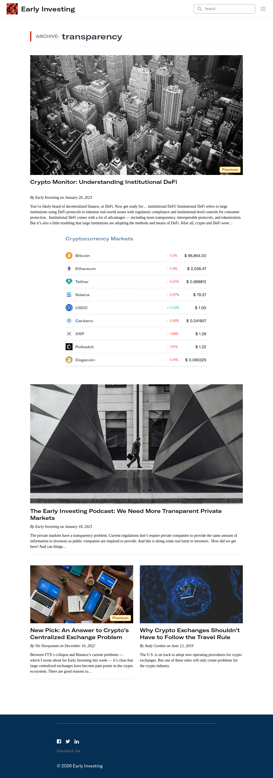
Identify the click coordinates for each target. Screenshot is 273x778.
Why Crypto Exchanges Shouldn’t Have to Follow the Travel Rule (190, 633)
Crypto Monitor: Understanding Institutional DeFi (103, 181)
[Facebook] (59, 741)
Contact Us (69, 750)
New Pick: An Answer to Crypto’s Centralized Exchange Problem (79, 633)
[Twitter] (68, 741)
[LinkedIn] (76, 741)
